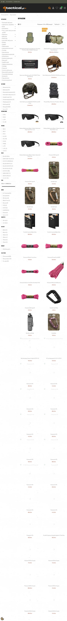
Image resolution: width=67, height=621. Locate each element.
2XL (5, 138)
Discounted (7, 256)
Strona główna (9, 1)
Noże (3, 26)
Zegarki (4, 44)
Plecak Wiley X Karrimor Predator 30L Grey (54, 101)
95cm (5, 232)
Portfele (4, 50)
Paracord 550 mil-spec (29, 560)
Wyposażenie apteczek (8, 54)
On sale (6, 261)
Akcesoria (4, 76)
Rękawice (4, 34)
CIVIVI (5, 207)
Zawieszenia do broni (7, 48)
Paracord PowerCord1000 (54, 257)
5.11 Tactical (7, 193)
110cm (5, 239)
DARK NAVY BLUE (8, 158)
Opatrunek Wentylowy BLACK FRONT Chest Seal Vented (30, 76)
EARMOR (6, 210)
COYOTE (6, 171)
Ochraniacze (5, 56)
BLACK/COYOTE (8, 166)
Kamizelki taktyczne (7, 40)
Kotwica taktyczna (7, 70)
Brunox (5, 203)
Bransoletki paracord (7, 72)
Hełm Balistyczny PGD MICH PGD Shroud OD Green (30, 102)
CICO (5, 205)
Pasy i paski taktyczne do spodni (8, 31)
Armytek (6, 195)
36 (4, 129)
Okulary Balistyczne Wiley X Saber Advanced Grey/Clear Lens (54, 129)
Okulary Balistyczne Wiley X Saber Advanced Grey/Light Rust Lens (30, 129)
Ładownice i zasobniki (8, 24)
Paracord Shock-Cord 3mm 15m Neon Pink (30, 282)
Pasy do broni (5, 78)
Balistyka (4, 36)
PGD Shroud (6, 249)
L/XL (5, 148)
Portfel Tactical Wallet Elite (29, 232)
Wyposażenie (3, 19)
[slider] (1, 186)
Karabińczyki (5, 62)
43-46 (5, 223)
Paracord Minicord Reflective (54, 282)
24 (63, 24)
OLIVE (6, 178)
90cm (5, 230)
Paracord (4, 68)
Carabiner (53, 333)
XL (4, 122)
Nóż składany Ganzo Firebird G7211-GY (30, 358)
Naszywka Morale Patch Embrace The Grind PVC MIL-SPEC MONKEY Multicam (30, 49)
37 (4, 133)
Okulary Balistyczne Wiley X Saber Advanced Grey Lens (30, 155)
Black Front (6, 200)
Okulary (4, 42)
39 (4, 131)
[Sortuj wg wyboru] (57, 24)
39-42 (5, 220)
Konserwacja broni (7, 80)
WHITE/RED (7, 175)
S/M (4, 151)
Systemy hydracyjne (7, 58)
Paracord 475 (30, 383)
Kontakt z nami (17, 1)
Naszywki (4, 60)
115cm (5, 242)
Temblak (4, 66)
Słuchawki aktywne (7, 22)
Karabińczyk (54, 181)
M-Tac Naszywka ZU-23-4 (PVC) (53, 358)
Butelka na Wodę (30, 333)
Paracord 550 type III (54, 155)
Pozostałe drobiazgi (7, 74)
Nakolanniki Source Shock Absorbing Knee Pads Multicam (54, 49)
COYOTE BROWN (8, 161)
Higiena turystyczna (7, 64)
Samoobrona (5, 52)
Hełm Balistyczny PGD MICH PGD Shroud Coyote (54, 75)
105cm (5, 237)
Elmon (5, 212)
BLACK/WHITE (7, 163)
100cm (5, 235)
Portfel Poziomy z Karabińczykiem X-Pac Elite (54, 535)
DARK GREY (6, 173)
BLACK (6, 156)
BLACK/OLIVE (7, 168)
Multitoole (4, 38)
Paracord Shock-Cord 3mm (29, 257)
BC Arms (6, 198)
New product (7, 258)
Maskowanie (5, 46)
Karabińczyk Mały (54, 307)
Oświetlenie (5, 28)
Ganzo (5, 215)
